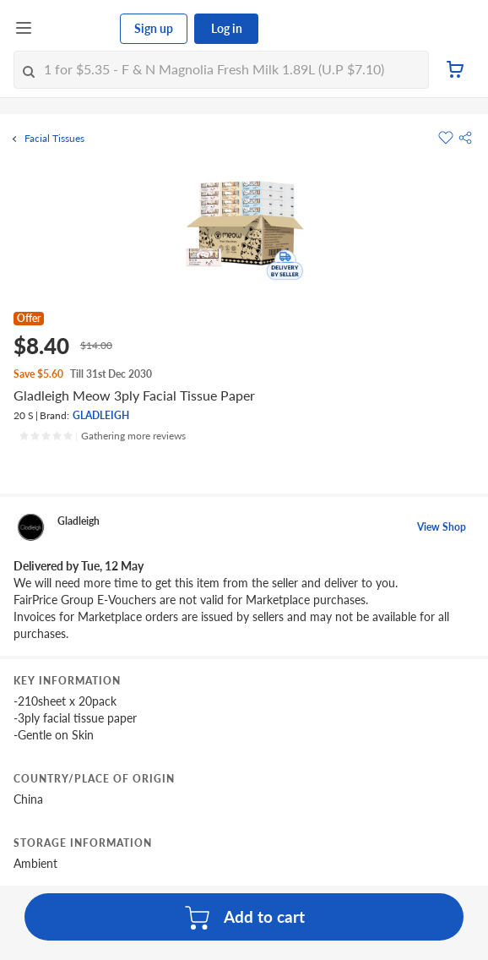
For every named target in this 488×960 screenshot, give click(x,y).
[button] (465, 137)
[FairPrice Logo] (77, 29)
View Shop (441, 527)
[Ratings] (102, 436)
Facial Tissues (54, 139)
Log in (226, 28)
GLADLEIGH (101, 415)
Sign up (153, 28)
